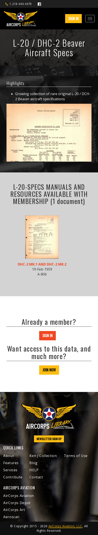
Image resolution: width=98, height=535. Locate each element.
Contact (36, 477)
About (8, 455)
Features (11, 462)
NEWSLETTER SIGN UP (49, 438)
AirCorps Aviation (18, 495)
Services (10, 470)
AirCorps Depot (17, 502)
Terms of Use (76, 455)
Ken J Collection (43, 455)
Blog (33, 462)
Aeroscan (11, 516)
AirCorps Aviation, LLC (65, 526)
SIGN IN (73, 18)
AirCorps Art (14, 509)
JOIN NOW (49, 370)
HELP (34, 470)
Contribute (12, 477)
